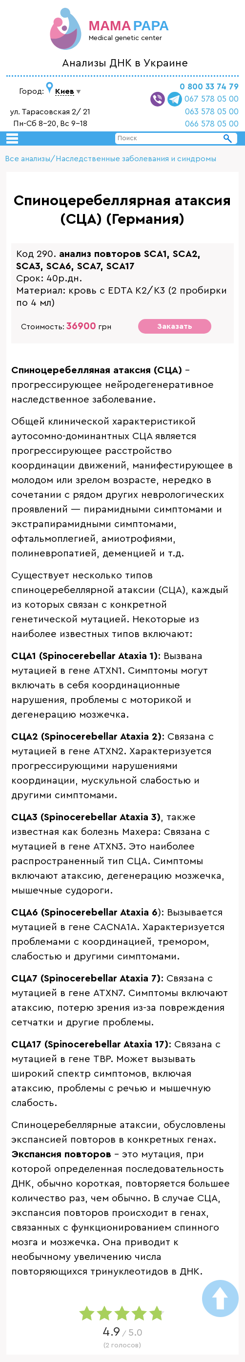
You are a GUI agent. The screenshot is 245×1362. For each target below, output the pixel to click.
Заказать (174, 326)
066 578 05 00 (212, 124)
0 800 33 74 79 (209, 87)
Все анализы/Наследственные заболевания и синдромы (110, 159)
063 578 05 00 (212, 111)
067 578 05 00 (211, 99)
